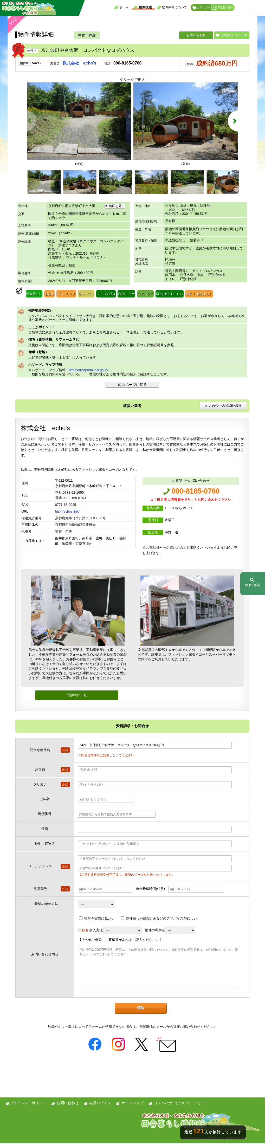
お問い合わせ (196, 35)
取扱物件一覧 (77, 696)
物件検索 (142, 7)
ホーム (121, 7)
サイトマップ (132, 1104)
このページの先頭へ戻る (223, 406)
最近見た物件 (223, 8)
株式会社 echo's (79, 63)
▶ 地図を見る (115, 207)
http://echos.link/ (67, 512)
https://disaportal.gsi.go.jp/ (88, 371)
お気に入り (201, 8)
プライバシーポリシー (28, 1104)
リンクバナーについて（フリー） (181, 1104)
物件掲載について (172, 7)
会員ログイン (100, 1104)
